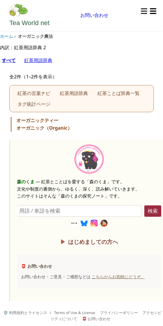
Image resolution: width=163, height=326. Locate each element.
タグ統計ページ (34, 104)
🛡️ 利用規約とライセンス (25, 312)
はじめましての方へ (93, 242)
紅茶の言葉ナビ (34, 93)
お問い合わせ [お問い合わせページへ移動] (94, 15)
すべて (9, 60)
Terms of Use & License (74, 312)
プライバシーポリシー (119, 312)
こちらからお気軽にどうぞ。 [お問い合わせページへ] (118, 276)
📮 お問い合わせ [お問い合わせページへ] (96, 318)
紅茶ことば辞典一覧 (119, 93)
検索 (153, 211)
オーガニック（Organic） (44, 128)
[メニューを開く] (148, 11)
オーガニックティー (37, 120)
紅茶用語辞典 (38, 60)
